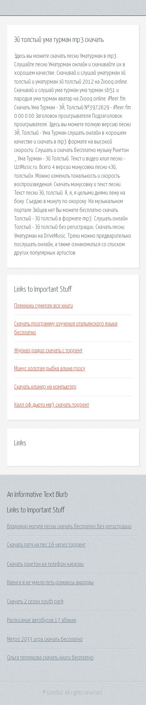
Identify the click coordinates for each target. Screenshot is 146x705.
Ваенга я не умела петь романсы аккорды (50, 582)
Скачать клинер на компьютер (45, 387)
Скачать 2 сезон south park (35, 601)
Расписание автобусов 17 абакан (41, 620)
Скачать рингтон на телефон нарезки (45, 564)
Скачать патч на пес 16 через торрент (46, 545)
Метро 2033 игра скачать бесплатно (45, 639)
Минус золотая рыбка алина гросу (49, 368)
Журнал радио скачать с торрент (48, 350)
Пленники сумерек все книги (43, 306)
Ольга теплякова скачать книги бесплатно (50, 658)
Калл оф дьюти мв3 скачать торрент (51, 405)
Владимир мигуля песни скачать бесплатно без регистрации (69, 526)
